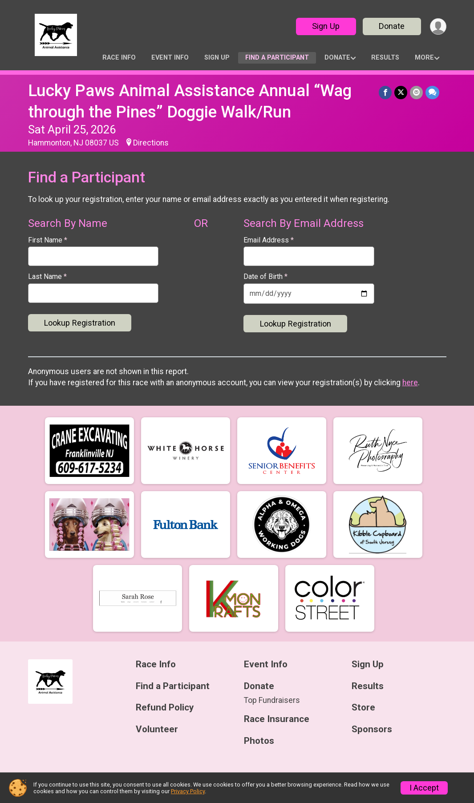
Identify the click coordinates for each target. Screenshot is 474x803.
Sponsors (372, 729)
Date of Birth (265, 277)
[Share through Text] (432, 92)
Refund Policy (165, 707)
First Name (47, 240)
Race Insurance (276, 719)
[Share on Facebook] (385, 92)
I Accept (424, 787)
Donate (392, 26)
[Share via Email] (416, 92)
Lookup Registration (79, 322)
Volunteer (157, 729)
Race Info (119, 57)
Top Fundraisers (272, 700)
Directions (151, 142)
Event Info (170, 57)
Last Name (47, 277)
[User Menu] (438, 26)
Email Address (268, 240)
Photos (259, 741)
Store (363, 707)
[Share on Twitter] (400, 92)
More (424, 57)
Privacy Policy (188, 791)
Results (385, 57)
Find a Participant (277, 57)
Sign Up (326, 26)
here (410, 382)
